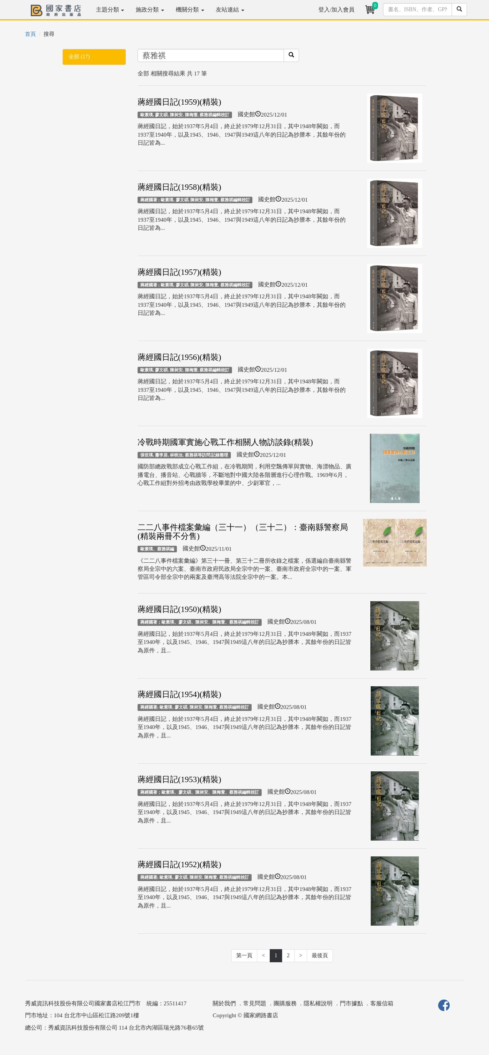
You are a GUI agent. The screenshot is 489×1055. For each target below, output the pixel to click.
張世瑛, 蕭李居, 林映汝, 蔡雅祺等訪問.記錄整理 (184, 455)
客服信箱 (381, 1003)
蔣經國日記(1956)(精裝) (179, 357)
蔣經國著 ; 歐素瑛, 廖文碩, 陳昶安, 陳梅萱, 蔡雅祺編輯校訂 (195, 199)
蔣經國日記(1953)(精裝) (179, 779)
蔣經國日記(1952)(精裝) (179, 864)
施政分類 (150, 10)
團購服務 (285, 1003)
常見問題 (254, 1003)
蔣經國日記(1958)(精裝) (179, 187)
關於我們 (224, 1003)
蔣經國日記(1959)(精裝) (179, 102)
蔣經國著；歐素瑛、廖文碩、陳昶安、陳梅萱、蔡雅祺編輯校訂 (199, 622)
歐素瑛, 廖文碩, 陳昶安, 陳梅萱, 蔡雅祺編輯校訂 (185, 114)
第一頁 (244, 955)
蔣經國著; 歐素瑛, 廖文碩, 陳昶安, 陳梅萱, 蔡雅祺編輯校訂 (194, 707)
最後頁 (320, 955)
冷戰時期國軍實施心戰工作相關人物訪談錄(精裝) (225, 442)
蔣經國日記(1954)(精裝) (179, 694)
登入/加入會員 (336, 10)
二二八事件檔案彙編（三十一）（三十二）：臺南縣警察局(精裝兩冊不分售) (243, 532)
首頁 (30, 34)
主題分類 (110, 10)
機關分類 (190, 10)
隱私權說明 (318, 1003)
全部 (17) (79, 57)
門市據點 (351, 1003)
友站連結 (230, 10)
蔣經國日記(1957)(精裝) (179, 272)
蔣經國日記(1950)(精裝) (179, 609)
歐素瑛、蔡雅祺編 (157, 549)
